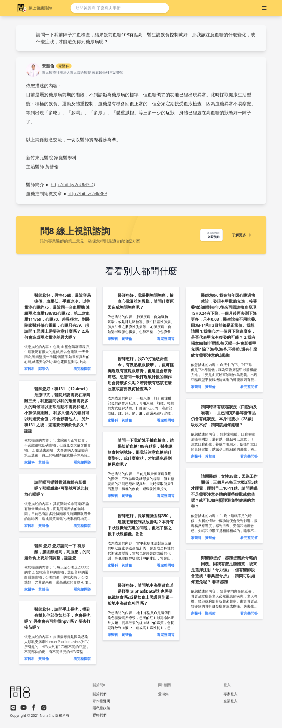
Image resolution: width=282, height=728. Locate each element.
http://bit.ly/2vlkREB (87, 193)
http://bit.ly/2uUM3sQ (73, 185)
